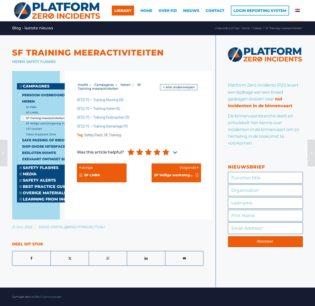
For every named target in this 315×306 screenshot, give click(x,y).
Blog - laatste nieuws (32, 28)
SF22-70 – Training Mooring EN (100, 100)
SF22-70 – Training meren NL (98, 109)
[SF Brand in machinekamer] (4, 153)
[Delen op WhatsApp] (108, 258)
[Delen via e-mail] (184, 258)
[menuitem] (123, 10)
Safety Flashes (41, 62)
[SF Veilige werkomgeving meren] (311, 153)
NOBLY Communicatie (47, 296)
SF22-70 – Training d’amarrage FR (102, 126)
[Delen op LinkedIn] (146, 258)
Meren (18, 62)
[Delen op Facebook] (31, 258)
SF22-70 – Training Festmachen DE (103, 117)
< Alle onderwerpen (179, 87)
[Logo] (56, 10)
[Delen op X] (70, 258)
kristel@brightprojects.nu (77, 227)
